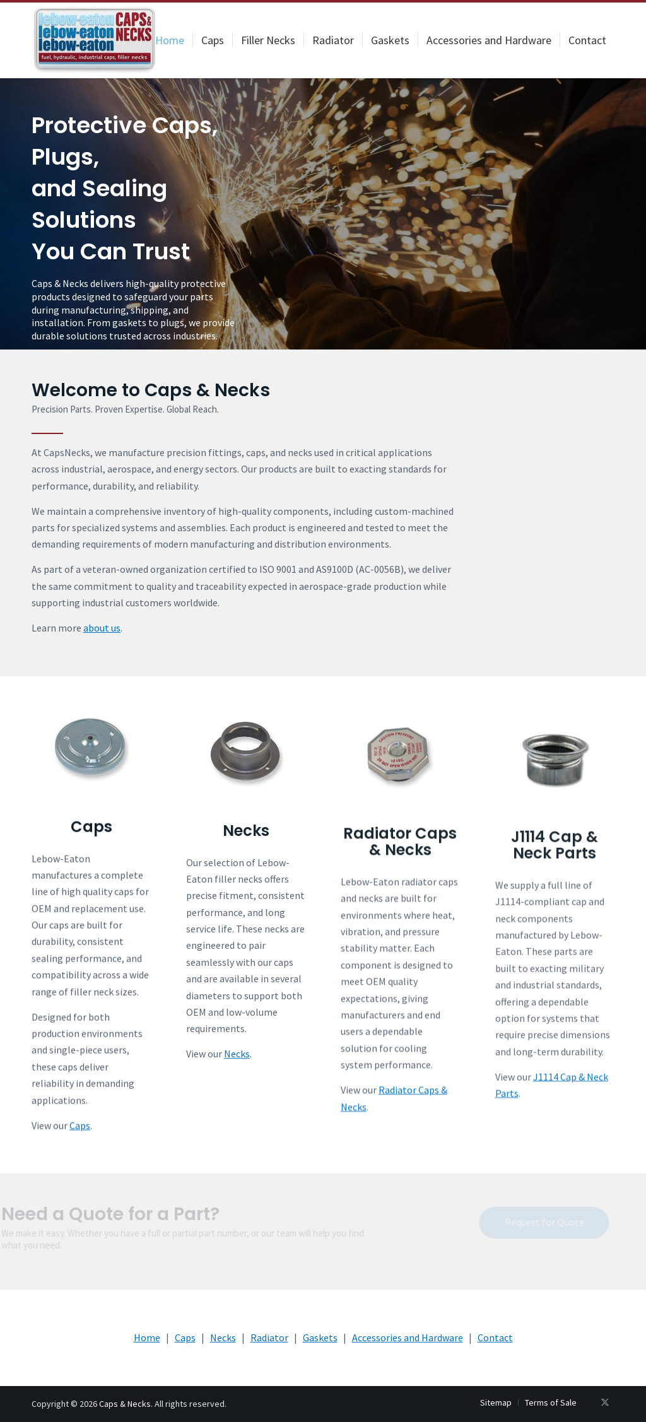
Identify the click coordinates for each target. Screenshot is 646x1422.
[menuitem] (169, 40)
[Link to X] (605, 1401)
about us (101, 627)
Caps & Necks (125, 1403)
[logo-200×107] (95, 40)
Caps (91, 1021)
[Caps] (91, 942)
